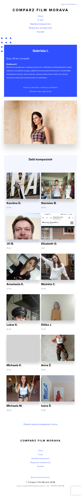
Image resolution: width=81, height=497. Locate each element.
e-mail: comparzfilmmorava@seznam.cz (31, 486)
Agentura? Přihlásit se (69, 4)
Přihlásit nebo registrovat (40, 91)
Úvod (40, 16)
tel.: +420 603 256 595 (55, 486)
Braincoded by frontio (40, 477)
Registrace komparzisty (40, 28)
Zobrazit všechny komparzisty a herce (40, 424)
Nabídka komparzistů (40, 24)
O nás (40, 20)
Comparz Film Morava (41, 10)
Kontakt (40, 32)
